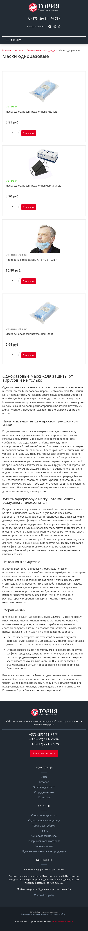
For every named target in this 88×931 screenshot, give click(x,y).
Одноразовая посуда (44, 836)
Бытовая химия (44, 846)
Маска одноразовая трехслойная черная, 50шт (34, 185)
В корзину (28, 133)
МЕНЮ (16, 40)
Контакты (44, 797)
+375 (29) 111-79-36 (44, 739)
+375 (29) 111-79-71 (44, 18)
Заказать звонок (36, 26)
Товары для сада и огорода (44, 841)
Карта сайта (59, 914)
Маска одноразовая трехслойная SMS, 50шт (32, 111)
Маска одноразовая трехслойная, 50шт (29, 334)
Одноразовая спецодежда (44, 820)
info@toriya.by (45, 895)
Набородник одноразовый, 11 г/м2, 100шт (31, 259)
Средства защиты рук (44, 815)
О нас (44, 777)
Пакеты (44, 830)
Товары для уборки (44, 825)
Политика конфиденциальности (36, 914)
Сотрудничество (44, 792)
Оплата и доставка (44, 787)
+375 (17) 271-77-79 (44, 744)
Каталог (44, 782)
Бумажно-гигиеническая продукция (44, 851)
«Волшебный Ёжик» (62, 921)
